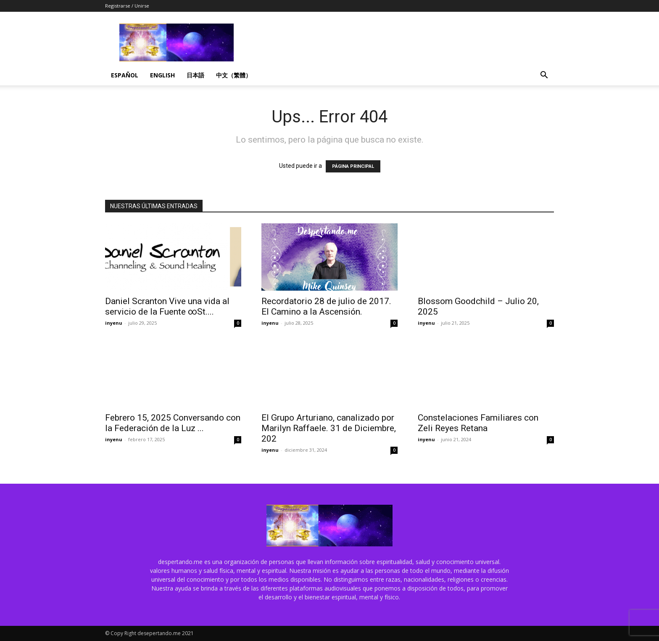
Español (124, 75)
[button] (544, 76)
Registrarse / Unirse (127, 6)
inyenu (113, 323)
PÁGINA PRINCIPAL (353, 166)
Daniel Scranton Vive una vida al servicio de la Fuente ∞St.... (167, 306)
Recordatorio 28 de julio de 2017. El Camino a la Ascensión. (326, 306)
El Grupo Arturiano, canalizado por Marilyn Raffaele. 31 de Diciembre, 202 (328, 428)
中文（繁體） (233, 75)
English (162, 75)
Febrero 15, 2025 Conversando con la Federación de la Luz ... (172, 423)
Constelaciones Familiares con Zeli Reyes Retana (478, 423)
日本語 (195, 75)
